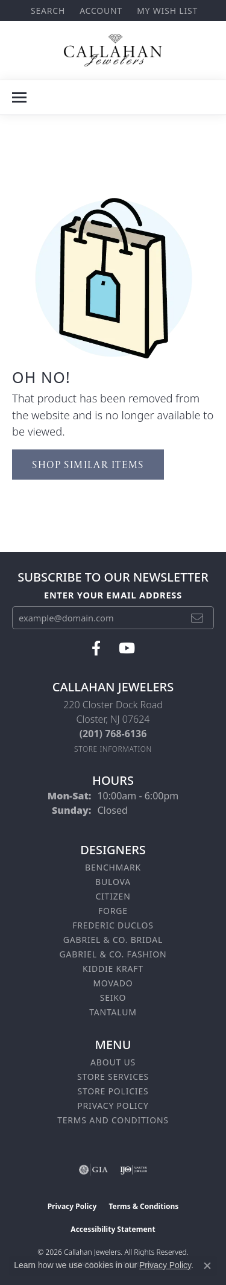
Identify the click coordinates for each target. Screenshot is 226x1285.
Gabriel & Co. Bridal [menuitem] (113, 939)
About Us (113, 1062)
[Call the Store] (113, 733)
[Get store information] (113, 749)
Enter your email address (113, 595)
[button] (46, 10)
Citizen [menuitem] (112, 896)
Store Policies (112, 1091)
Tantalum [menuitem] (113, 1012)
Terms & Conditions (143, 1206)
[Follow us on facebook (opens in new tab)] (96, 648)
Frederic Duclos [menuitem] (113, 925)
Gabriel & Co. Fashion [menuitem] (113, 954)
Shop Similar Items (88, 464)
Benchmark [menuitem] (113, 867)
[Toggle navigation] (19, 97)
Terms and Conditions (113, 1120)
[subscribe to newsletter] (197, 618)
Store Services (113, 1076)
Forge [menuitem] (113, 910)
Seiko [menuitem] (113, 997)
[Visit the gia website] (93, 1170)
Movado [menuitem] (113, 983)
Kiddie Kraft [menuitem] (113, 968)
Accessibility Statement (113, 1229)
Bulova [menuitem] (113, 881)
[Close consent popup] (207, 1265)
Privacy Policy (112, 1105)
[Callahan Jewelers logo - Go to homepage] (113, 50)
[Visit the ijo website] (133, 1170)
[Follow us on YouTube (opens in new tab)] (127, 648)
